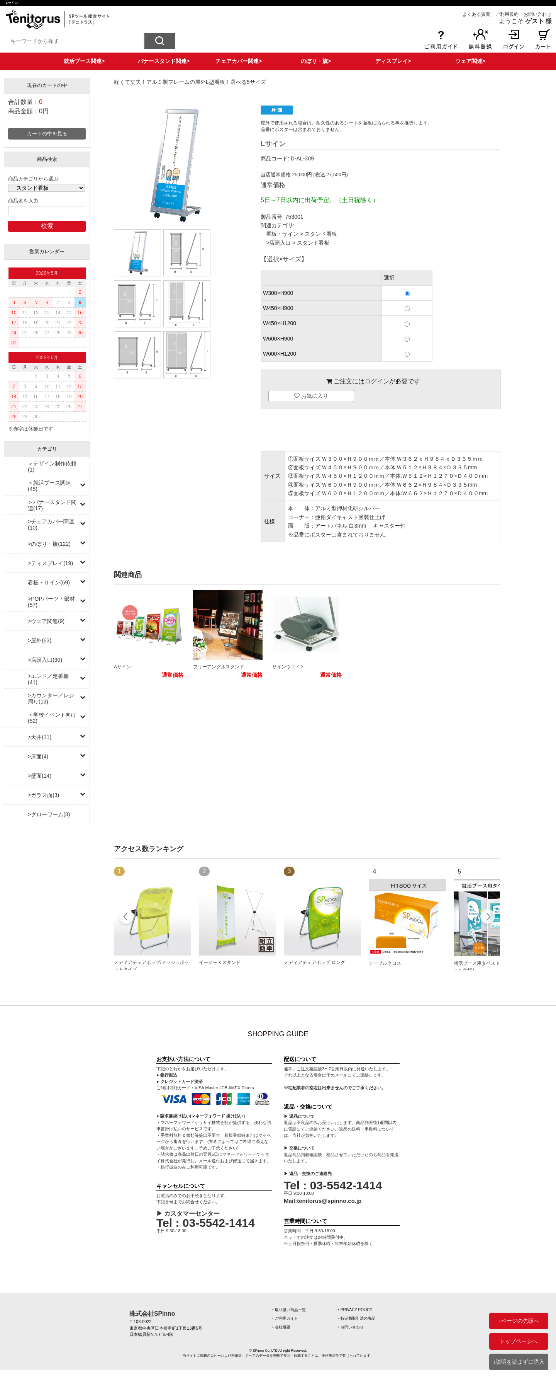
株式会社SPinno (152, 1313)
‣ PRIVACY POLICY (355, 1310)
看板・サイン (282, 234)
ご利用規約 (507, 14)
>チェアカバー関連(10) (51, 524)
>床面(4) (38, 756)
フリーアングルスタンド (218, 666)
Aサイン (122, 666)
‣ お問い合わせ (351, 1327)
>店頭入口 (278, 243)
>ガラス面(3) (43, 795)
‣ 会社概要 (281, 1327)
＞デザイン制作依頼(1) (52, 466)
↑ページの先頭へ (518, 1321)
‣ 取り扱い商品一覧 (289, 1310)
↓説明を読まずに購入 (518, 1362)
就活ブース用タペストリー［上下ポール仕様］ (491, 967)
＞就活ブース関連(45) (49, 486)
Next (487, 917)
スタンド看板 (321, 234)
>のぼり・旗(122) (49, 544)
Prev (126, 917)
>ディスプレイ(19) (50, 563)
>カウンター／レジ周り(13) (51, 698)
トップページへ (518, 1341)
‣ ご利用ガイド (285, 1318)
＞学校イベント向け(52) (52, 718)
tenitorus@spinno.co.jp (329, 1200)
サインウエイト (288, 666)
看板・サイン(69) (49, 582)
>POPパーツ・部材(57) (51, 602)
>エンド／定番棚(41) (48, 679)
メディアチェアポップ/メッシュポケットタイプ (151, 966)
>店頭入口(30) (45, 660)
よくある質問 (476, 14)
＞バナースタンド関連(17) (52, 505)
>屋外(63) (39, 640)
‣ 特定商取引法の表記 (356, 1318)
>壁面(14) (39, 776)
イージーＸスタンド (220, 962)
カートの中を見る (47, 133)
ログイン (376, 381)
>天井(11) (39, 737)
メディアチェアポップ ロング (314, 962)
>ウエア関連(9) (46, 621)
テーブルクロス (385, 963)
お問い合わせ (537, 14)
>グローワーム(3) (49, 814)
